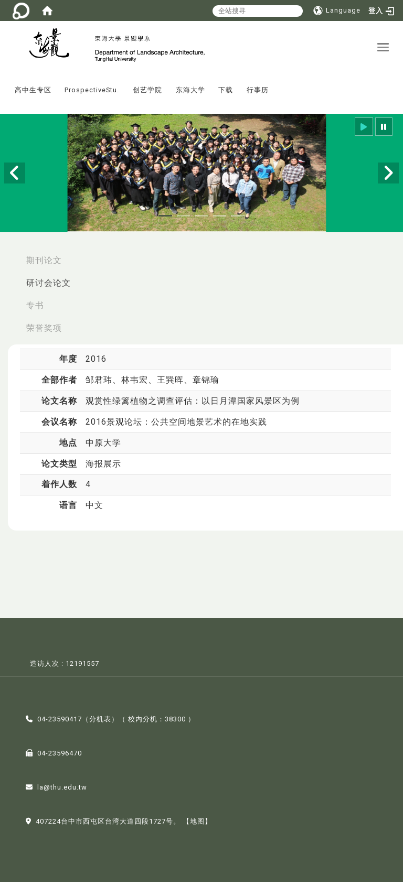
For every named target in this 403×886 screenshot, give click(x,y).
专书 (35, 310)
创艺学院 (147, 95)
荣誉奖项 (44, 332)
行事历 (258, 95)
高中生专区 (33, 95)
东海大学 (190, 95)
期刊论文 (44, 264)
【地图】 (197, 826)
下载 (225, 95)
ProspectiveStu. (92, 95)
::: (5, 87)
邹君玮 (99, 385)
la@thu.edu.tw (62, 792)
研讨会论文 (48, 287)
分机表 (100, 724)
